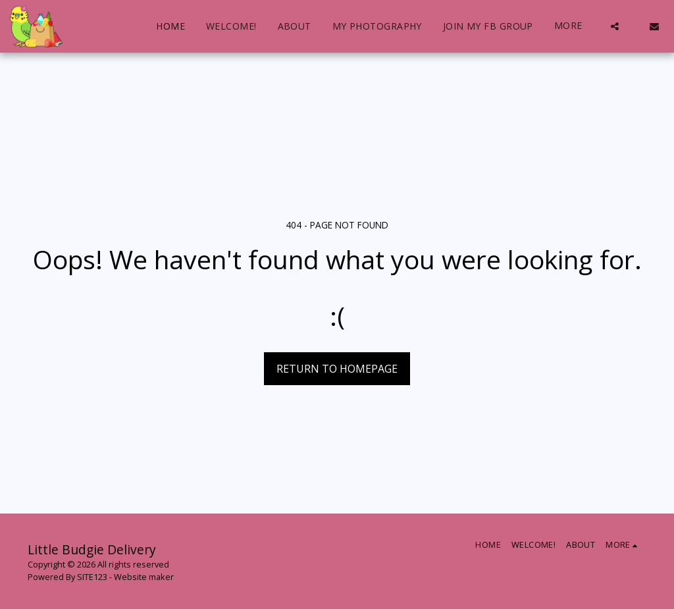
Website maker (144, 577)
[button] (615, 26)
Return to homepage (337, 368)
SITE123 (92, 577)
